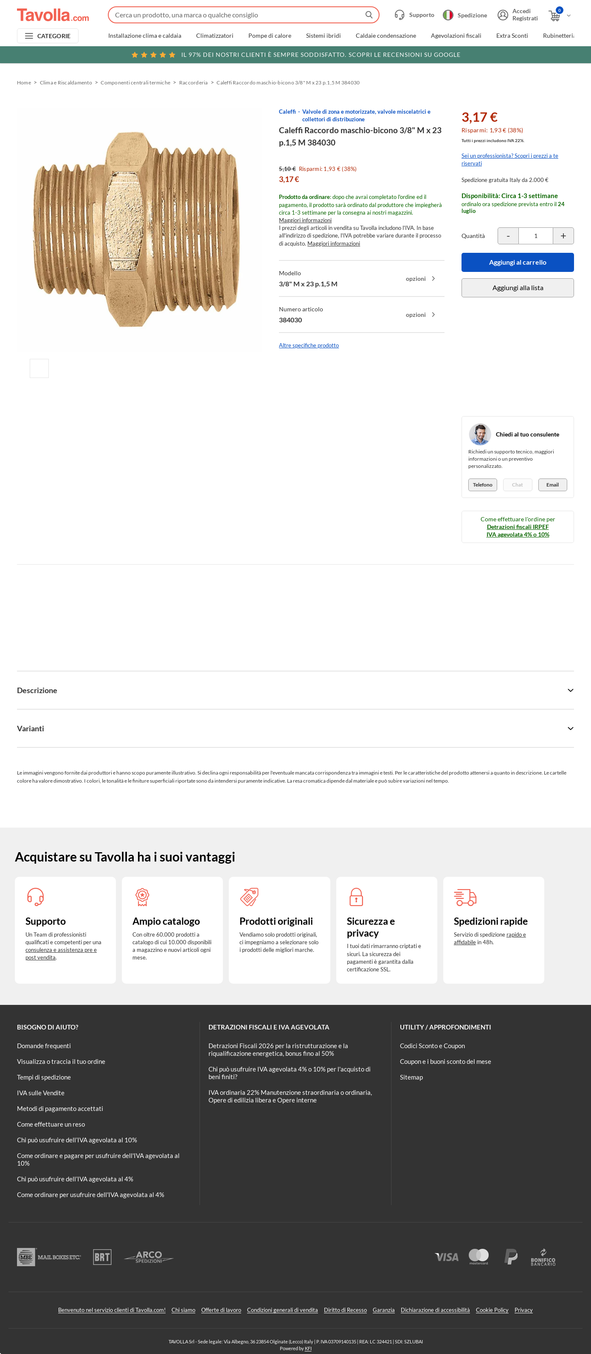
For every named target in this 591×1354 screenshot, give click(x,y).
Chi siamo (183, 1309)
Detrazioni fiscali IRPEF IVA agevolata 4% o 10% (518, 530)
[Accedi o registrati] (516, 15)
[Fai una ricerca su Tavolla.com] (244, 14)
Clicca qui (519, 53)
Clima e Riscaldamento (66, 82)
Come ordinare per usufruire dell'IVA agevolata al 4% (90, 1194)
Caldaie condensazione (386, 35)
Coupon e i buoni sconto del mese (445, 1061)
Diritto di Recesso (345, 1309)
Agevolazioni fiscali (456, 35)
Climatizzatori (215, 35)
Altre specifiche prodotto (309, 345)
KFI (308, 1348)
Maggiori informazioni (305, 220)
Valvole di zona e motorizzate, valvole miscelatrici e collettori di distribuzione (366, 115)
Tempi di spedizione (44, 1077)
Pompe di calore (269, 35)
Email (552, 484)
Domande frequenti (44, 1045)
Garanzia (384, 1309)
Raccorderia (193, 82)
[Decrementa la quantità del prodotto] (508, 235)
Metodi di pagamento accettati (60, 1108)
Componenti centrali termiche (135, 82)
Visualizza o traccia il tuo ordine (61, 1061)
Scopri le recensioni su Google (295, 54)
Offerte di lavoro (221, 1309)
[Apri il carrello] (560, 16)
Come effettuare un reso (51, 1124)
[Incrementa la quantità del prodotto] (563, 235)
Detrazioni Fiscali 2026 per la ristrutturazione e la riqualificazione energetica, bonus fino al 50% (278, 1049)
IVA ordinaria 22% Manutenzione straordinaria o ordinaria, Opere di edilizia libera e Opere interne (290, 1096)
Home (24, 82)
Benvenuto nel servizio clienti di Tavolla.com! (112, 1309)
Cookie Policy (492, 1309)
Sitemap (411, 1077)
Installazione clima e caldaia (144, 35)
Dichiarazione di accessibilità (435, 1309)
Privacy (524, 1309)
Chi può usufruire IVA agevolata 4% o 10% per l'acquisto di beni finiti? (289, 1072)
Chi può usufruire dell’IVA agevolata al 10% (77, 1140)
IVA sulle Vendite (41, 1093)
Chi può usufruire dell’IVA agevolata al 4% (75, 1179)
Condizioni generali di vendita (282, 1309)
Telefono (482, 484)
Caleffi (287, 111)
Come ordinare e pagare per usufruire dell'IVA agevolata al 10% (98, 1159)
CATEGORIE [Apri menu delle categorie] (54, 35)
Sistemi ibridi (323, 35)
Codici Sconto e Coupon (432, 1045)
